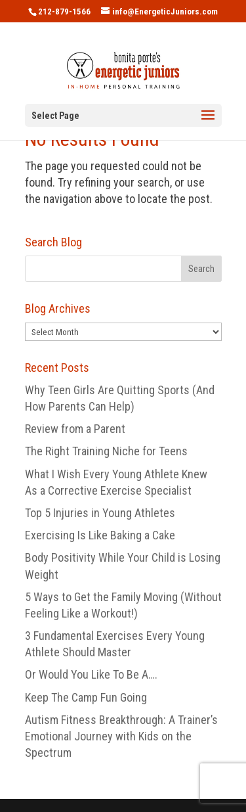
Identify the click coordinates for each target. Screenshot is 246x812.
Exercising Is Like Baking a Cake (100, 535)
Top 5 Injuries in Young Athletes (100, 513)
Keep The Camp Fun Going (86, 697)
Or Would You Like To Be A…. (91, 674)
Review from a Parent (75, 429)
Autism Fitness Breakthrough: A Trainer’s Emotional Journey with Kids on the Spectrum (121, 736)
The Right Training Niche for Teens (106, 451)
